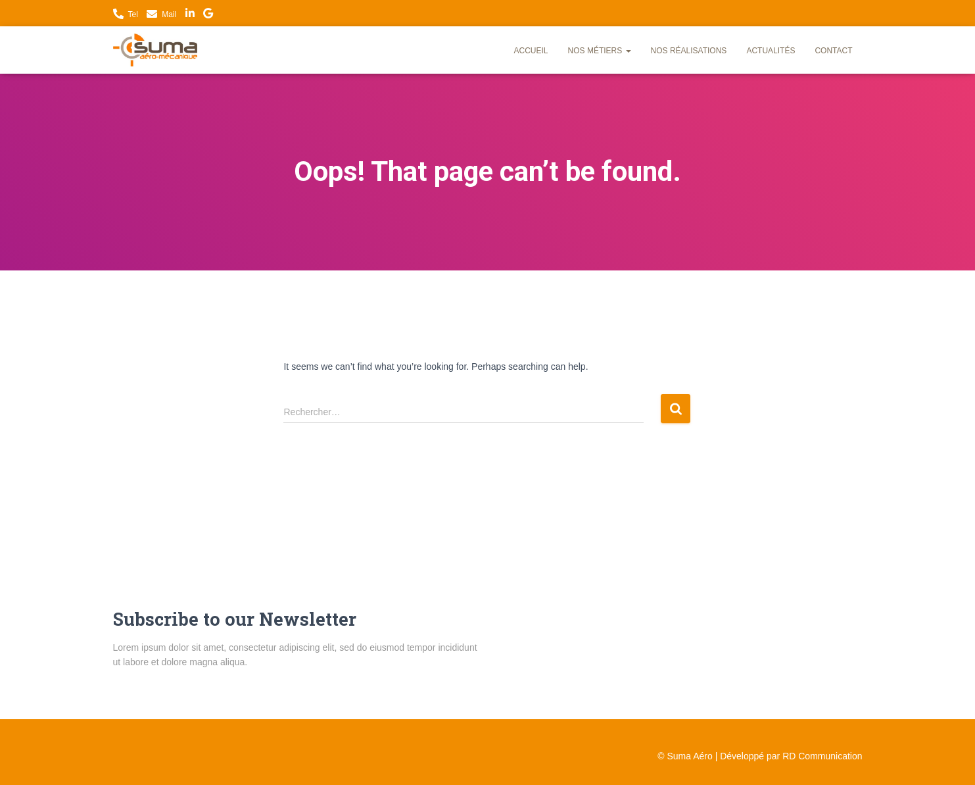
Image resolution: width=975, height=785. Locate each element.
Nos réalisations (689, 50)
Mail (169, 14)
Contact (833, 50)
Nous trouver (208, 15)
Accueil (531, 50)
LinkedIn (190, 15)
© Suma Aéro (684, 756)
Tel (133, 14)
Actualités (770, 50)
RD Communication (822, 756)
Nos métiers (599, 50)
